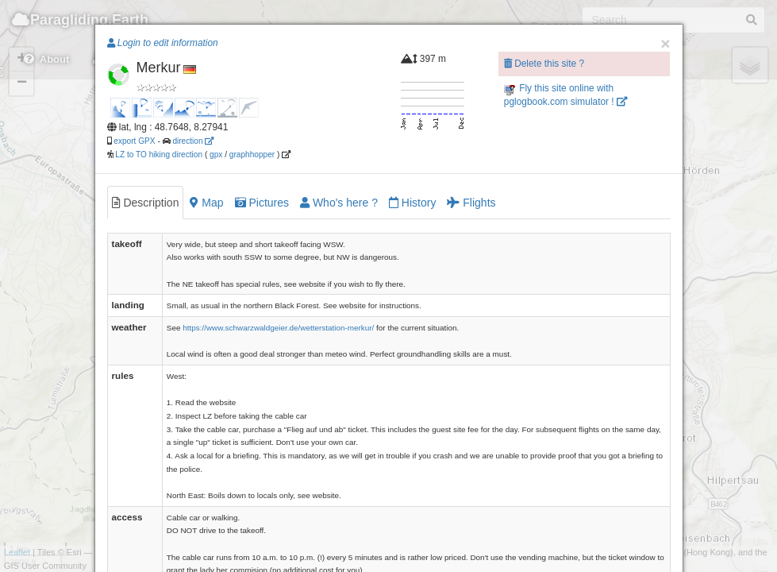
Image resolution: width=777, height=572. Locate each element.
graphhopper (252, 154)
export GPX (134, 141)
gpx (216, 154)
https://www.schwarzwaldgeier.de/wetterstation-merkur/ (278, 327)
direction (192, 141)
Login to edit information (162, 42)
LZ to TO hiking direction (158, 154)
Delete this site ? (544, 63)
